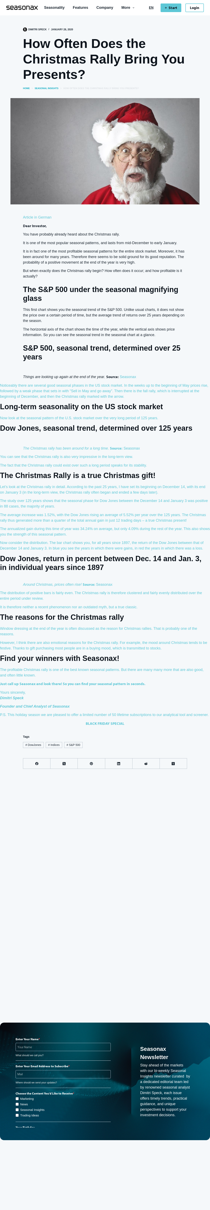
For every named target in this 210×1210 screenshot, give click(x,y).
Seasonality (54, 8)
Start (171, 7)
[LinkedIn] (118, 763)
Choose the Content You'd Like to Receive (44, 1093)
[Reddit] (146, 763)
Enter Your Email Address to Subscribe (42, 1066)
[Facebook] (36, 763)
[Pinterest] (91, 763)
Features (80, 8)
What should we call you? (29, 1055)
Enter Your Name (27, 1039)
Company (104, 8)
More (128, 7)
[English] (151, 7)
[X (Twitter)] (64, 763)
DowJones (33, 745)
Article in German (37, 217)
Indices (54, 745)
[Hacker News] (173, 763)
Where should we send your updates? (36, 1082)
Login (194, 7)
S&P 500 (73, 745)
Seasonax (128, 377)
